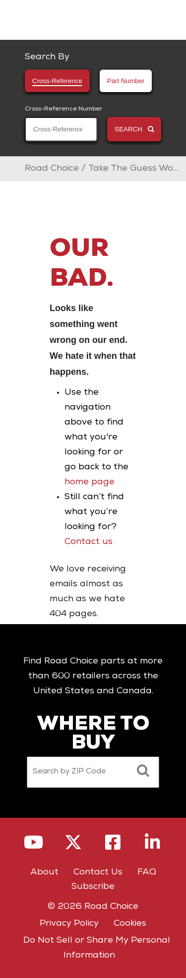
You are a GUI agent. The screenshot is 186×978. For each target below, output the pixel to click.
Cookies (130, 923)
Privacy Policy (69, 923)
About (44, 872)
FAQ (146, 872)
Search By (47, 57)
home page (89, 482)
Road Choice (52, 168)
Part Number (126, 81)
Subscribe (93, 886)
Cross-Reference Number (63, 109)
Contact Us (98, 872)
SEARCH (134, 129)
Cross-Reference (57, 81)
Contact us (88, 542)
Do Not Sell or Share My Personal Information (96, 948)
